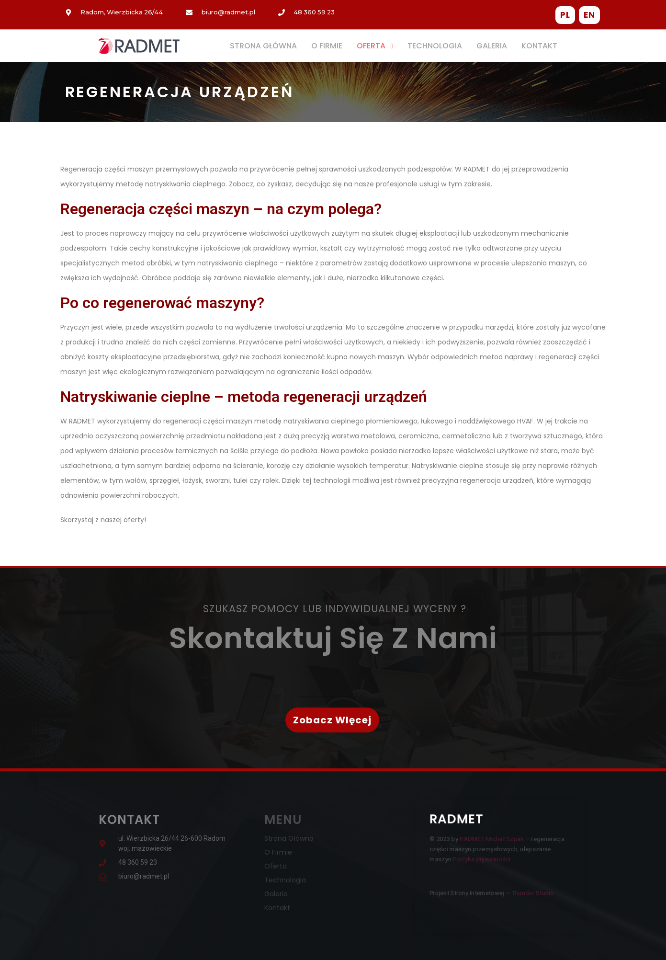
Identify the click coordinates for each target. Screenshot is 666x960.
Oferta (375, 45)
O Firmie (326, 45)
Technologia (434, 45)
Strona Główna (263, 45)
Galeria (491, 45)
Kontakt (539, 45)
